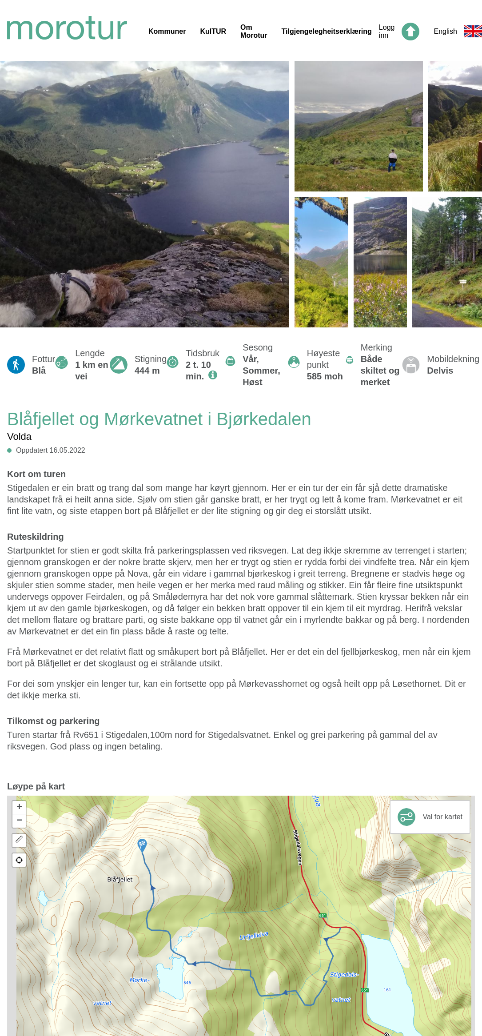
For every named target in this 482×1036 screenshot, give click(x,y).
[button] (142, 846)
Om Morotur (253, 31)
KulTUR (213, 31)
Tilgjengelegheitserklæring (327, 31)
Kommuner (167, 31)
